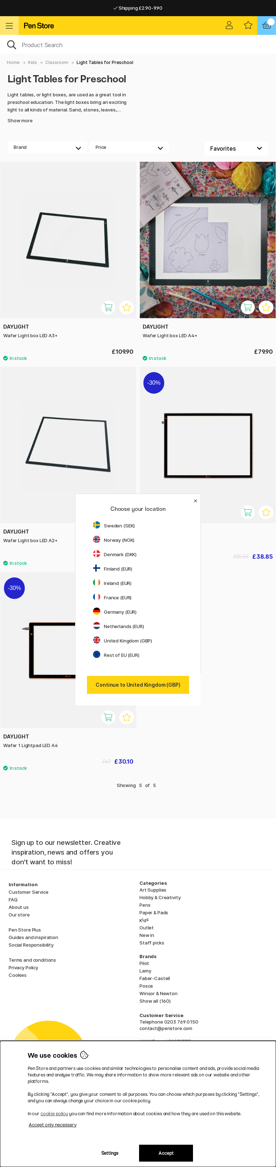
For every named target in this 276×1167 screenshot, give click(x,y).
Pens (144, 905)
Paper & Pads (153, 912)
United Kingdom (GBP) (122, 641)
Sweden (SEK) (114, 525)
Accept (166, 1153)
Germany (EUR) (115, 612)
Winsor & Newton (158, 993)
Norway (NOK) (113, 540)
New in (146, 935)
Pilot (144, 963)
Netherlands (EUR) (118, 626)
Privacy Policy (23, 967)
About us (19, 907)
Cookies (18, 975)
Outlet (146, 927)
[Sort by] (236, 148)
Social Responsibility (31, 945)
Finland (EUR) (112, 569)
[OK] (138, 44)
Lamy (145, 971)
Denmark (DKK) (115, 554)
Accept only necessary (53, 1124)
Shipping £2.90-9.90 (138, 8)
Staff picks (151, 943)
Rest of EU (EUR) (116, 655)
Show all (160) (155, 1001)
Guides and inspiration (33, 937)
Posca (146, 986)
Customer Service (29, 892)
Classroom (56, 62)
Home (13, 62)
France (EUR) (112, 597)
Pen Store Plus (25, 930)
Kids (32, 62)
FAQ (13, 899)
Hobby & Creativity (159, 897)
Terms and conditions (32, 960)
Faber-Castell (154, 978)
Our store (19, 914)
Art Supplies (152, 890)
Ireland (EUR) (112, 583)
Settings (109, 1153)
